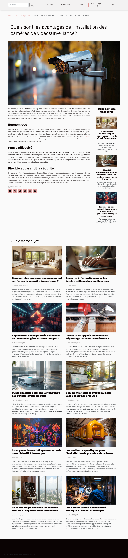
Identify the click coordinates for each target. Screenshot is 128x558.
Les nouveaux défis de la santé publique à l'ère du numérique (86, 509)
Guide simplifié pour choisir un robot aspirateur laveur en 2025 (36, 394)
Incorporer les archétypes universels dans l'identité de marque (36, 452)
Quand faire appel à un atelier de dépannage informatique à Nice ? (87, 337)
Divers (112, 5)
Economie (49, 5)
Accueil (11, 16)
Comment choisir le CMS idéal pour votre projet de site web (88, 394)
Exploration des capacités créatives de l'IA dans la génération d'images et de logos (107, 211)
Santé (81, 5)
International (65, 5)
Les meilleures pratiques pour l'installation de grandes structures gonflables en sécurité (89, 453)
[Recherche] (18, 5)
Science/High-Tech (96, 5)
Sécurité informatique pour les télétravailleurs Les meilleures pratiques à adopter (106, 174)
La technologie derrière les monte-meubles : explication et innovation (35, 509)
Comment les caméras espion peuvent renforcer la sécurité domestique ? (107, 136)
